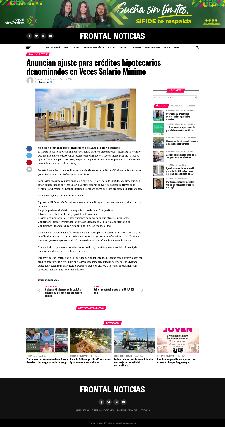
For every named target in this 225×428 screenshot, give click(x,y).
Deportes (137, 47)
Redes (176, 47)
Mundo (77, 47)
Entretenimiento (152, 47)
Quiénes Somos (82, 410)
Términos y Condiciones (103, 410)
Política (111, 47)
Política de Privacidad (127, 410)
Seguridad (124, 47)
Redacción (44, 82)
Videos (167, 47)
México (67, 47)
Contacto (145, 410)
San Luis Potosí (53, 47)
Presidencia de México (94, 47)
